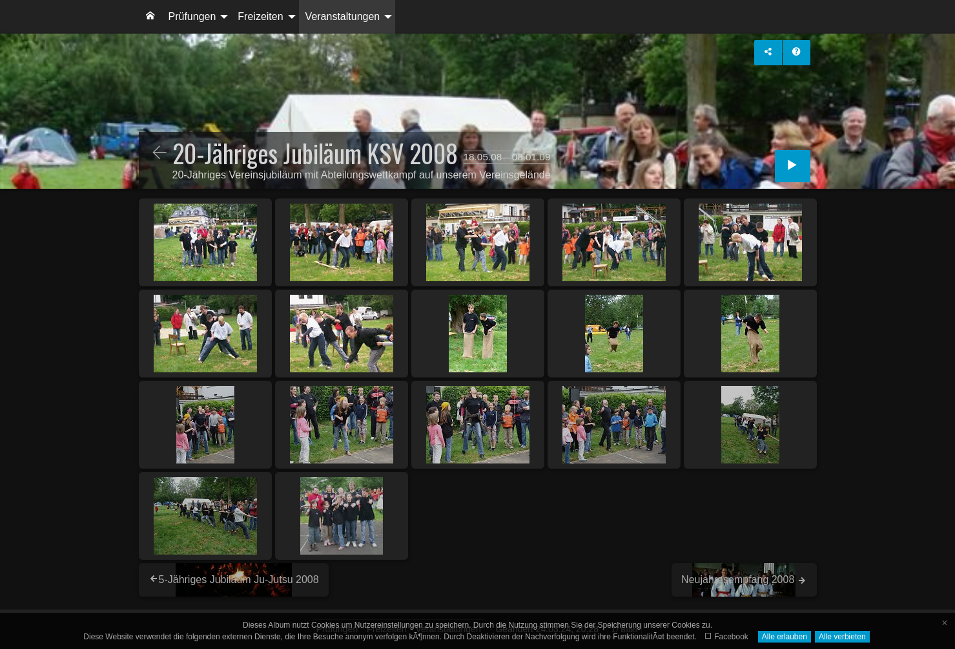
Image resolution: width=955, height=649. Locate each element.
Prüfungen (192, 16)
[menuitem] (150, 17)
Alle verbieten (842, 636)
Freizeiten (260, 16)
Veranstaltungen (342, 16)
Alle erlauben (784, 636)
